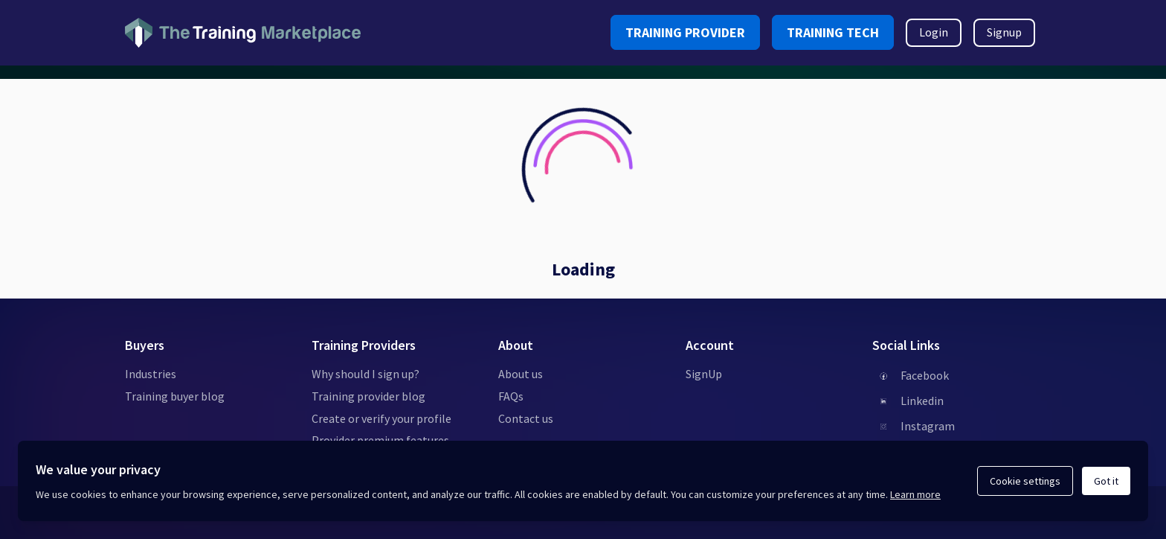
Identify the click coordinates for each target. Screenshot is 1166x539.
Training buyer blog (175, 396)
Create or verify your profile (381, 418)
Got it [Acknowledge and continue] (1106, 481)
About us (520, 373)
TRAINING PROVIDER (685, 32)
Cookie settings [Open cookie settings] (1025, 481)
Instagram (928, 425)
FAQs (511, 396)
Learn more (915, 494)
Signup (1004, 32)
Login (933, 32)
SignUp (704, 373)
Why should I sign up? (365, 373)
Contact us (525, 418)
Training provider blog (368, 396)
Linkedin (922, 400)
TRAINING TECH (833, 32)
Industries (150, 373)
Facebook (925, 375)
